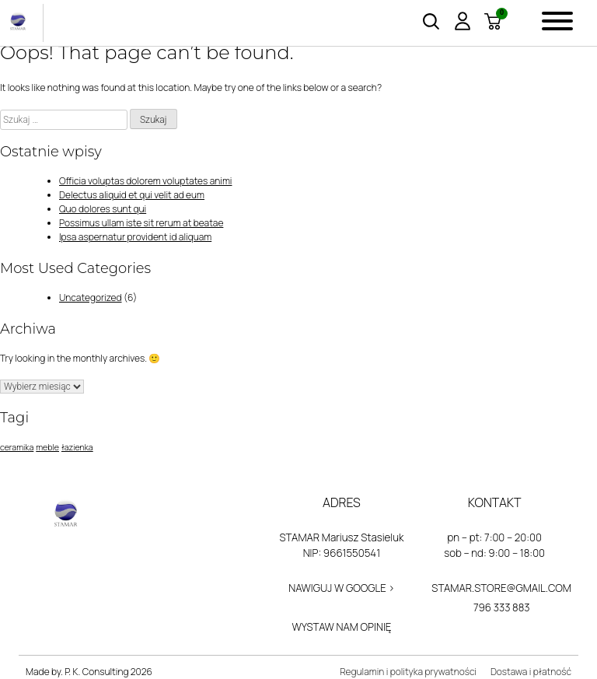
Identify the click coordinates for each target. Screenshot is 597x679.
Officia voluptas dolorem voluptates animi (145, 180)
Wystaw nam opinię (341, 627)
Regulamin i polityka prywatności (408, 671)
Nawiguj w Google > (341, 588)
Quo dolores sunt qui (102, 208)
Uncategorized (90, 297)
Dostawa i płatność (531, 671)
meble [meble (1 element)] (47, 447)
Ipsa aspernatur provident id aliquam (135, 236)
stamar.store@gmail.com (501, 588)
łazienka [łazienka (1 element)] (77, 447)
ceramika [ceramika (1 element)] (16, 447)
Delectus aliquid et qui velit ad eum (131, 194)
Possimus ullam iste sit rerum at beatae (141, 222)
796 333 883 (501, 607)
